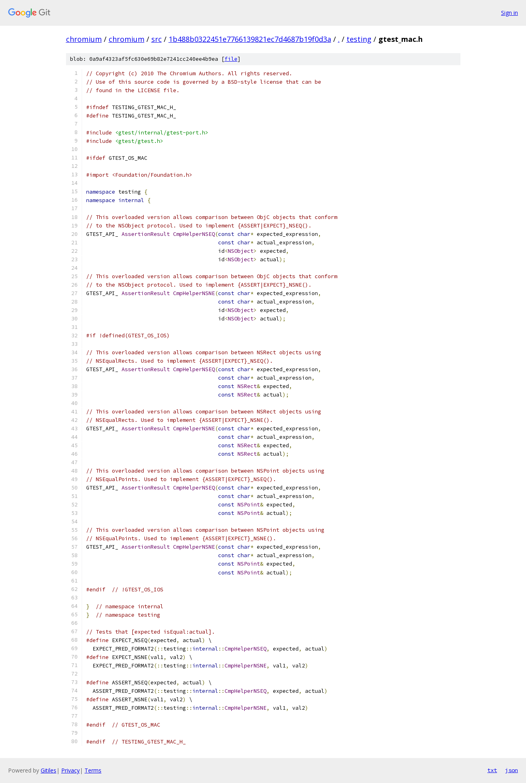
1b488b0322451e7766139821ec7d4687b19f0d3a (250, 39)
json (511, 770)
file (231, 59)
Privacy (70, 770)
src (156, 39)
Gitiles (48, 770)
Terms (93, 770)
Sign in (509, 13)
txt (492, 770)
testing (359, 39)
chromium (84, 39)
